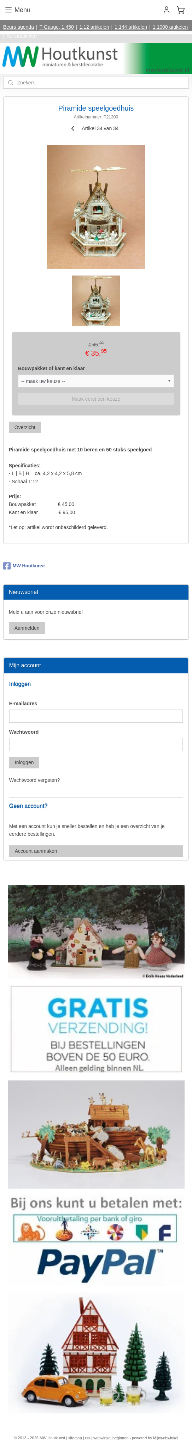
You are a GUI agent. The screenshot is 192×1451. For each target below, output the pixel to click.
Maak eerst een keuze (96, 399)
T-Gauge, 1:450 (57, 27)
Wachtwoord (24, 732)
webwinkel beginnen (110, 1438)
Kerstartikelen (21, 36)
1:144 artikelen (131, 27)
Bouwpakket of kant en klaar (51, 368)
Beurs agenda (18, 27)
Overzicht (24, 427)
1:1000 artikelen (170, 27)
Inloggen (24, 762)
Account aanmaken (36, 851)
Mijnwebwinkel (165, 1438)
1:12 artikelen (94, 27)
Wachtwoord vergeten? (34, 780)
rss (88, 1438)
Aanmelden (27, 628)
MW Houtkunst (24, 566)
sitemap (75, 1438)
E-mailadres (23, 703)
